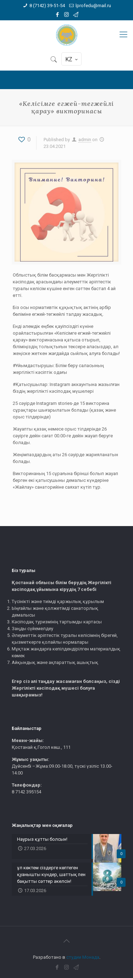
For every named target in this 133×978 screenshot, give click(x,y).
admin (84, 139)
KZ (72, 59)
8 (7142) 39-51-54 (47, 5)
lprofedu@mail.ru (93, 5)
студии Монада (82, 957)
